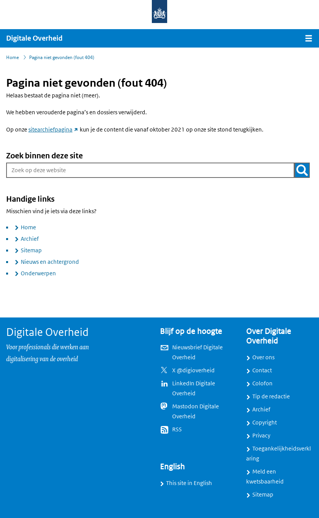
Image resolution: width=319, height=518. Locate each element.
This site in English (189, 483)
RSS (177, 429)
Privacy (261, 435)
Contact (262, 370)
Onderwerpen (38, 273)
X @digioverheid (193, 370)
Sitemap (31, 250)
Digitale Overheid (34, 38)
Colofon (262, 383)
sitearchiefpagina (53, 129)
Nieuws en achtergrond (50, 261)
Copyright (264, 422)
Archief (30, 238)
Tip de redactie (271, 396)
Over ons (263, 357)
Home (28, 227)
